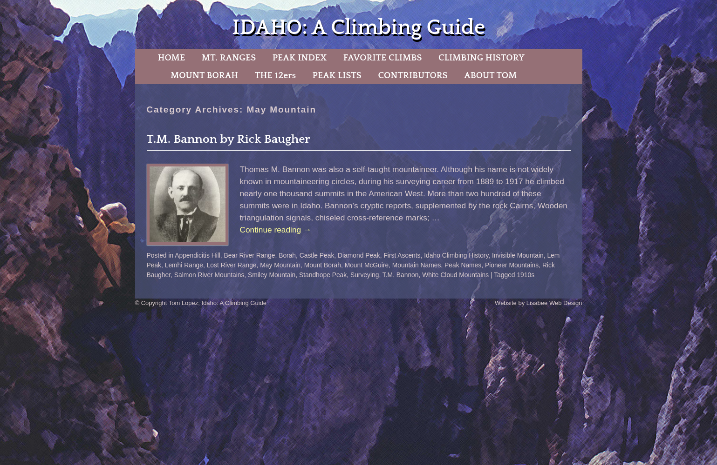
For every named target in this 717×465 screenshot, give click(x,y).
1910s (525, 275)
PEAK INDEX (300, 58)
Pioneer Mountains (512, 265)
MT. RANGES (229, 58)
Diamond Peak (359, 255)
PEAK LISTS (337, 75)
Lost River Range (232, 265)
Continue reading (276, 229)
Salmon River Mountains (209, 275)
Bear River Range (249, 255)
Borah (287, 255)
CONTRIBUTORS (412, 75)
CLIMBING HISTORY (481, 58)
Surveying (364, 275)
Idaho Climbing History (456, 255)
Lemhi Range (184, 265)
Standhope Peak (323, 275)
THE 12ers (275, 75)
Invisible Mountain (518, 255)
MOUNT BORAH (205, 75)
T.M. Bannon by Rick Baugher (228, 139)
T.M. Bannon (400, 275)
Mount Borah (322, 265)
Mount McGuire (367, 265)
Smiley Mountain (271, 275)
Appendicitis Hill (197, 255)
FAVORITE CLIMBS (382, 58)
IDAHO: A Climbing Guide (358, 28)
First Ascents (401, 255)
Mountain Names (416, 265)
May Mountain (280, 265)
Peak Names (462, 265)
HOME (171, 58)
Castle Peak (317, 255)
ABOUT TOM (490, 75)
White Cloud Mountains (455, 275)
